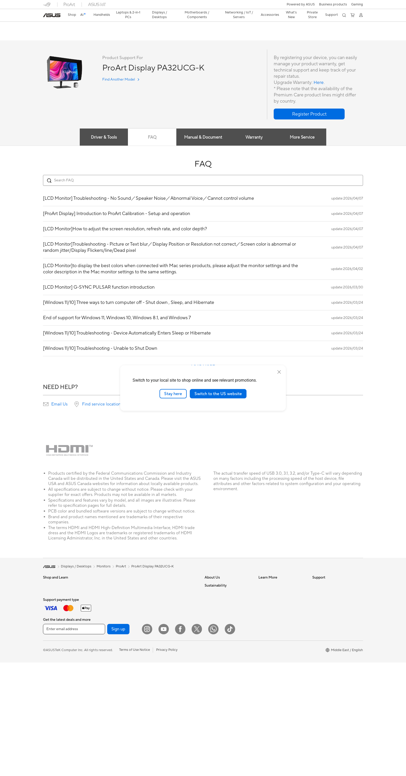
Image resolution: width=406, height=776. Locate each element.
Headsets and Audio (165, 652)
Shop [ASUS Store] (72, 15)
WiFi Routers (107, 703)
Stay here (173, 393)
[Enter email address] (74, 742)
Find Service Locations (329, 593)
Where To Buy (323, 640)
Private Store (312, 14)
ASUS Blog (267, 617)
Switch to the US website (218, 393)
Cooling (103, 640)
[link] (52, 15)
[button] (357, 4)
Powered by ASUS (301, 4)
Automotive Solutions (275, 609)
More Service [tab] (303, 137)
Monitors (50, 648)
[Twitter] (197, 742)
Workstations (53, 695)
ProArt (121, 567)
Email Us (59, 404)
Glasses (102, 601)
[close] (279, 372)
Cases (101, 632)
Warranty (104, 593)
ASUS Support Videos (329, 632)
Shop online (214, 655)
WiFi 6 (101, 695)
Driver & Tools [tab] (103, 137)
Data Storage (107, 671)
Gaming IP (158, 699)
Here (319, 83)
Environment (214, 671)
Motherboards (108, 617)
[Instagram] (147, 742)
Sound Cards (107, 656)
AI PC (262, 585)
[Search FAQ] (203, 180)
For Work (50, 609)
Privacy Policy (167, 763)
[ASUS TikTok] (230, 742)
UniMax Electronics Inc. (223, 648)
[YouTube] (163, 742)
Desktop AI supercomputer (171, 621)
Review (94, 35)
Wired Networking (164, 597)
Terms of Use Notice (134, 763)
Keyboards (158, 637)
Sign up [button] (118, 742)
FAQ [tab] (152, 137)
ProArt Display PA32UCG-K (75, 27)
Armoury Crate (269, 640)
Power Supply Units (112, 648)
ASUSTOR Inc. (216, 632)
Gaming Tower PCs (57, 680)
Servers (156, 613)
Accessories (106, 585)
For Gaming (52, 633)
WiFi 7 (101, 687)
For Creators (53, 617)
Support (113, 35)
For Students (53, 625)
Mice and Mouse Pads (166, 644)
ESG (208, 679)
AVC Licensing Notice (275, 624)
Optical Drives (108, 663)
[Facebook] (180, 742)
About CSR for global (221, 609)
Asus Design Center (273, 593)
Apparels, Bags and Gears (169, 668)
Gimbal (155, 691)
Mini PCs (49, 687)
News (209, 593)
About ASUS (214, 585)
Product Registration (328, 601)
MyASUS (319, 648)
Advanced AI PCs (271, 632)
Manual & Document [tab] (203, 137)
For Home (50, 602)
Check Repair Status (328, 585)
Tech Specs (73, 35)
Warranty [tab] (254, 137)
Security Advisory (325, 624)
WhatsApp (320, 655)
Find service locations (102, 404)
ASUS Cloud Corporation (224, 640)
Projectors (51, 656)
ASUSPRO (266, 601)
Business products (333, 4)
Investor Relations (218, 601)
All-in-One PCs (54, 664)
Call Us (317, 617)
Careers (211, 624)
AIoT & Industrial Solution (169, 605)
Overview (49, 35)
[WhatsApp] (213, 742)
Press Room (214, 617)
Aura (262, 648)
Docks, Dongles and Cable (170, 683)
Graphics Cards (109, 625)
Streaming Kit (160, 660)
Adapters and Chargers (168, 675)
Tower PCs (51, 672)
